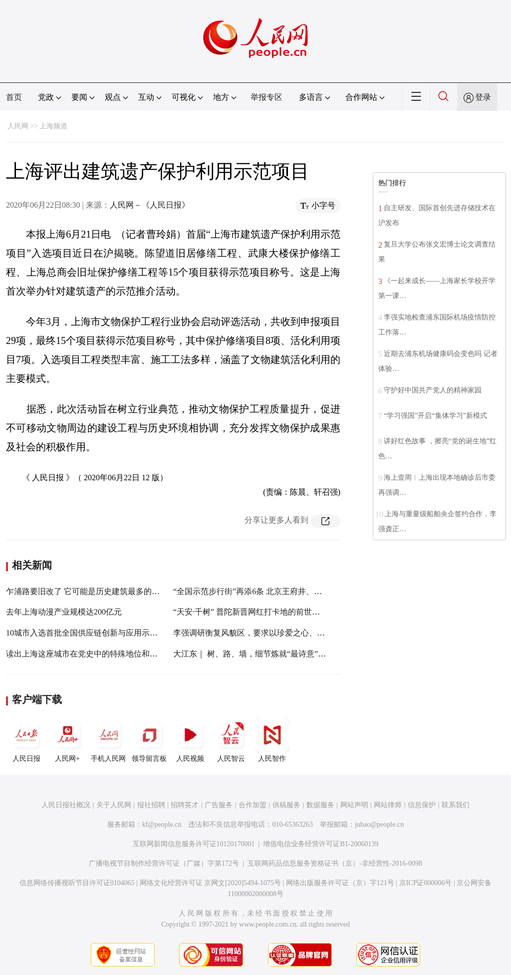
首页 (14, 97)
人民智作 (272, 739)
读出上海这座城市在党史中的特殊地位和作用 (86, 654)
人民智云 (231, 739)
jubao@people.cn (379, 824)
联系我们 (456, 805)
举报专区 (266, 97)
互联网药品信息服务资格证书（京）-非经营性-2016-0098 (335, 863)
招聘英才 (185, 805)
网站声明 (354, 805)
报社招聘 (151, 805)
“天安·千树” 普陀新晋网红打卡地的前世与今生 (254, 612)
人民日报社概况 (65, 805)
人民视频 (190, 739)
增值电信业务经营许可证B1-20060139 (320, 844)
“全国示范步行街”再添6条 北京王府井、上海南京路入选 (271, 591)
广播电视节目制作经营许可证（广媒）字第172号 (164, 863)
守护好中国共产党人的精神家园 (433, 390)
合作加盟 (252, 805)
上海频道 (53, 126)
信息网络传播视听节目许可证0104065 (77, 883)
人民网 (17, 126)
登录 (483, 97)
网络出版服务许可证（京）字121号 (340, 883)
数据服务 (320, 805)
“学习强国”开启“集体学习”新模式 (435, 415)
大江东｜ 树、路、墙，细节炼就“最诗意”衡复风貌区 (265, 654)
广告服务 (219, 805)
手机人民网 (108, 739)
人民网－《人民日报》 (150, 205)
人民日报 (26, 739)
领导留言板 (149, 739)
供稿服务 (286, 805)
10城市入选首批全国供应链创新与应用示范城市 (90, 633)
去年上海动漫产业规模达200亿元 (64, 612)
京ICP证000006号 (425, 883)
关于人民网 (113, 805)
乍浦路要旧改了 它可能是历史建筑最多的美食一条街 (99, 591)
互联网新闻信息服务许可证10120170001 (194, 844)
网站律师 (388, 805)
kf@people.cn (162, 824)
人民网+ (67, 739)
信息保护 (422, 805)
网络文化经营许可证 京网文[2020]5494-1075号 (210, 883)
